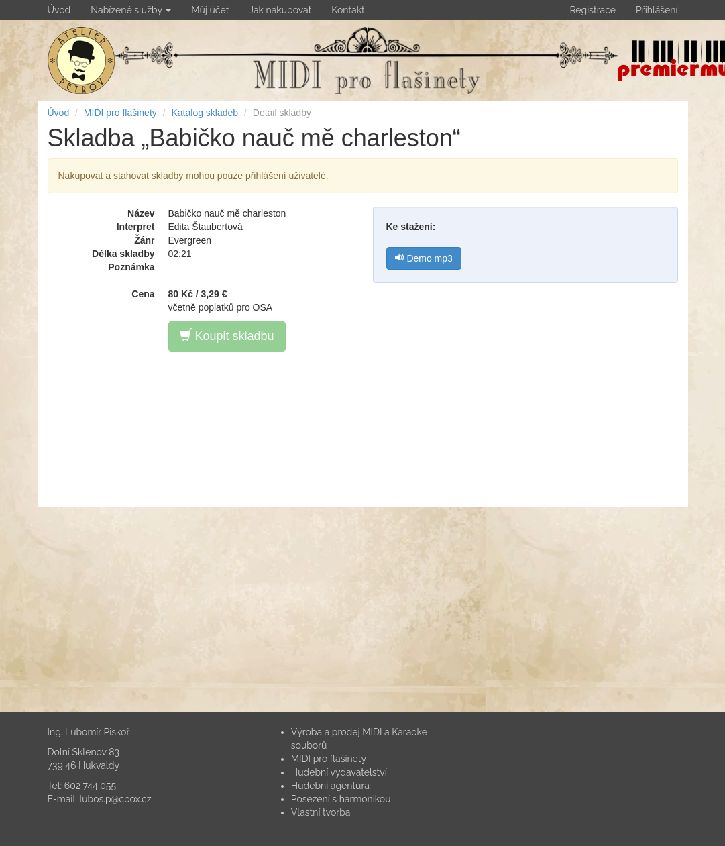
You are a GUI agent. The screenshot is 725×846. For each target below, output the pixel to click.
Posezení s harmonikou (341, 799)
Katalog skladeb (204, 112)
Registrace (592, 10)
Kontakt (347, 10)
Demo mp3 (424, 258)
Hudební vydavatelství (339, 772)
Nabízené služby (131, 10)
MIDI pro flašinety (120, 112)
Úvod (59, 10)
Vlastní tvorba (321, 812)
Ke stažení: (411, 226)
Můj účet (210, 10)
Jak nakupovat (280, 10)
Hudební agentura (330, 785)
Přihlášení (656, 10)
